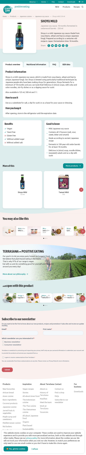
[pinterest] (59, 45)
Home (5, 16)
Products (13, 16)
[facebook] (48, 45)
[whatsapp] (66, 45)
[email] (56, 45)
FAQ (54, 64)
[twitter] (52, 45)
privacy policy (31, 438)
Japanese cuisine (26, 16)
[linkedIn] (63, 45)
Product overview (12, 64)
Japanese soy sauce (42, 16)
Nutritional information (36, 64)
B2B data (66, 64)
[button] (73, 165)
